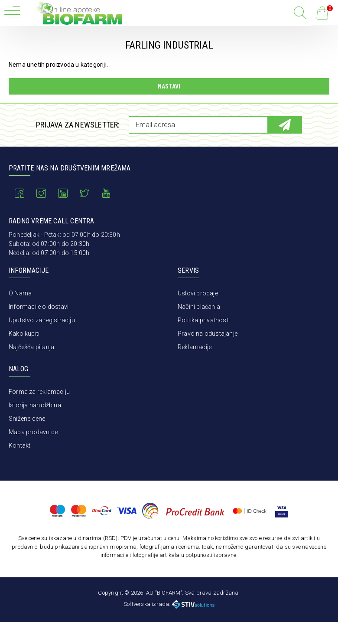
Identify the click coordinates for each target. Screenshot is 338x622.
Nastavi (169, 86)
